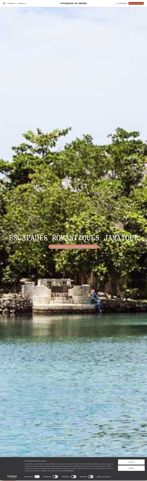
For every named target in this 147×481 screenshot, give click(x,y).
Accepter (131, 462)
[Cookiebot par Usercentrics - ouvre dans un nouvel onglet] (12, 477)
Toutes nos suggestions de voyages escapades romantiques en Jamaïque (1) (73, 247)
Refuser (131, 469)
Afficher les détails (103, 477)
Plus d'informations (67, 471)
